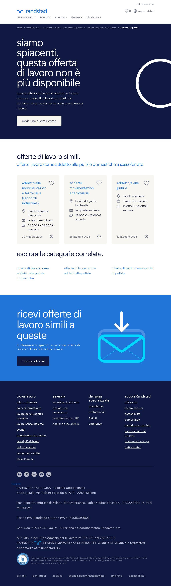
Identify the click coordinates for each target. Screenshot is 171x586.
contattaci (39, 575)
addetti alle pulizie (73, 27)
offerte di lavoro (33, 27)
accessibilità (136, 575)
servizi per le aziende (66, 402)
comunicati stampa (137, 441)
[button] (51, 236)
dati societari (133, 447)
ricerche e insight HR (66, 423)
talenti (45, 17)
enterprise (95, 423)
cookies (57, 575)
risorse (76, 17)
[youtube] (41, 474)
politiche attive (26, 447)
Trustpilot (15, 484)
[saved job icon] (51, 182)
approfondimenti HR (66, 417)
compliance (132, 419)
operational (96, 406)
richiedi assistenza (145, 4)
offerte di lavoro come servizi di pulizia (132, 270)
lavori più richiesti (28, 441)
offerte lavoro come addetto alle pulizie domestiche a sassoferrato (80, 164)
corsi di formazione (29, 407)
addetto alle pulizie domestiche (101, 27)
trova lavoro (27, 17)
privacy (21, 575)
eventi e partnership (137, 425)
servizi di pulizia (53, 27)
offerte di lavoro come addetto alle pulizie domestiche (33, 273)
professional (97, 411)
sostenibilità (132, 413)
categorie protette (28, 452)
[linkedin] (19, 474)
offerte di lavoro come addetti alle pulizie (80, 270)
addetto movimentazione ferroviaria (81, 188)
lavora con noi (134, 407)
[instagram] (48, 474)
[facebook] (34, 474)
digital (93, 417)
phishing (116, 575)
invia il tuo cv (25, 458)
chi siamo (94, 17)
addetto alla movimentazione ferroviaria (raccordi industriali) (34, 193)
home (19, 27)
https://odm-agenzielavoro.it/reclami (48, 563)
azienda (61, 17)
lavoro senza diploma (30, 423)
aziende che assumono (31, 435)
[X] (26, 474)
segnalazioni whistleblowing (87, 575)
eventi (21, 429)
